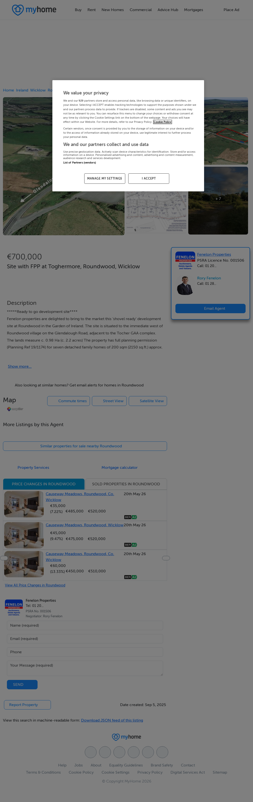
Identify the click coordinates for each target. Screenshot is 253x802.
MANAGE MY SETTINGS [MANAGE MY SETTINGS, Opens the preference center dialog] (104, 178)
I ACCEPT (149, 178)
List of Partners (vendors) (79, 162)
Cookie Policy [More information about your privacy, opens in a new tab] (162, 122)
